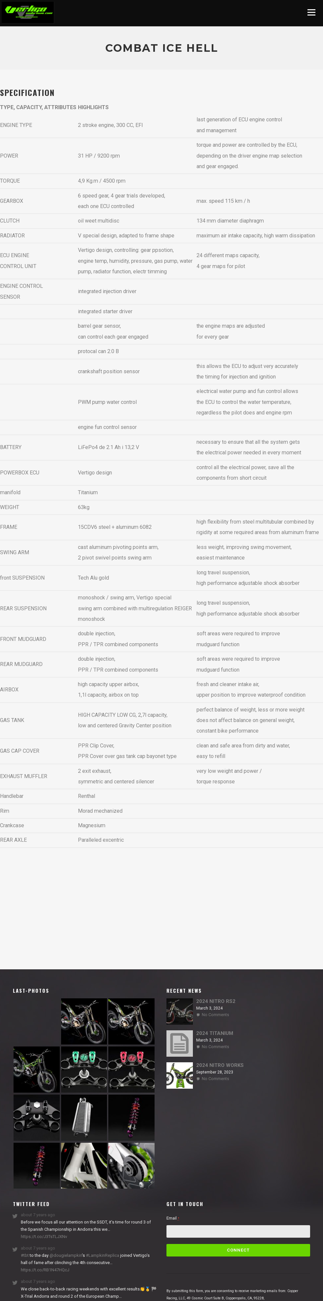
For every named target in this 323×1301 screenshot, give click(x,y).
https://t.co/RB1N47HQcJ (45, 1269)
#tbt (25, 1255)
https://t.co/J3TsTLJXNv (44, 1236)
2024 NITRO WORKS (220, 1065)
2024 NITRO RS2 (215, 1001)
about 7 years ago (38, 1214)
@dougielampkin (66, 1255)
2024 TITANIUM (214, 1033)
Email (172, 1218)
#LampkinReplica (102, 1255)
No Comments (215, 1015)
